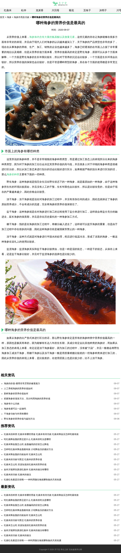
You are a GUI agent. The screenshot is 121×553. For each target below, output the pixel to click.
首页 (2, 17)
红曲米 (8, 10)
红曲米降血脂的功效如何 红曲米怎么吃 (23, 454)
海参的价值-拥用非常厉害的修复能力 (22, 383)
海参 (9, 17)
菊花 (71, 10)
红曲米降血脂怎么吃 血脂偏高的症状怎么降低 (26, 444)
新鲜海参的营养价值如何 (16, 393)
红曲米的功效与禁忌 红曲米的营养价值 (23, 459)
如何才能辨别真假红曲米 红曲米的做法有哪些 (26, 469)
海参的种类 (13, 174)
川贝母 (55, 10)
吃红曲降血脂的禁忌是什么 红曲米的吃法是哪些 (27, 439)
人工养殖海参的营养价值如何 (18, 388)
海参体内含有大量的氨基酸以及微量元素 (52, 37)
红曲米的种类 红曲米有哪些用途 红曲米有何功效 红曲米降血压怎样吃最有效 (41, 434)
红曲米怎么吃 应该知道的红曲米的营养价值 (25, 464)
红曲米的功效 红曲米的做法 (17, 474)
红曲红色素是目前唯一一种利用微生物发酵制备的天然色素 (32, 479)
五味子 (87, 10)
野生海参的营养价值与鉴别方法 (19, 418)
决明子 (103, 10)
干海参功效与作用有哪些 (16, 413)
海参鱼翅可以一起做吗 (15, 408)
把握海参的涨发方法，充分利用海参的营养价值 (27, 398)
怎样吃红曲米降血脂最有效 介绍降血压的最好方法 (28, 449)
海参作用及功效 (21, 17)
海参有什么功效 (11, 403)
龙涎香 (39, 10)
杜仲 (23, 10)
